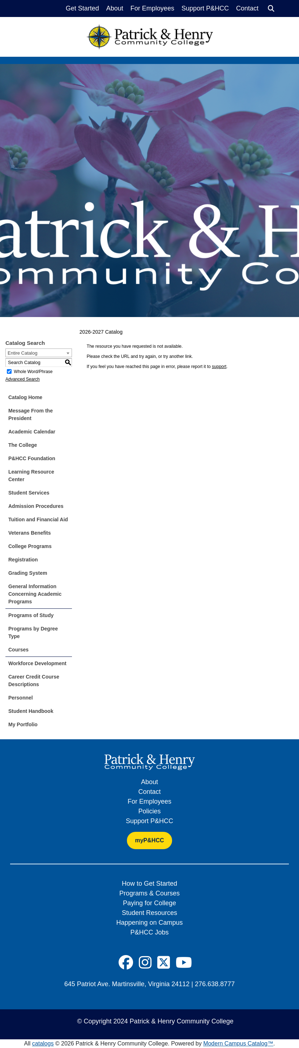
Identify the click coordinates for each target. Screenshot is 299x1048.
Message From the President (30, 414)
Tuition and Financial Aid (38, 519)
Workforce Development (37, 663)
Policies (149, 811)
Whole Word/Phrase (33, 371)
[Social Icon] (126, 963)
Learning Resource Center (31, 475)
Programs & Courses (149, 893)
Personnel (20, 698)
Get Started (82, 8)
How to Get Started (149, 883)
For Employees (152, 8)
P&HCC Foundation (31, 458)
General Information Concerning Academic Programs (34, 593)
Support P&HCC (205, 8)
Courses (18, 650)
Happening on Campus (149, 922)
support (219, 366)
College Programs (30, 546)
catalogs (43, 1043)
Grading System (27, 573)
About (114, 8)
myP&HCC (149, 840)
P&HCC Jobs (149, 932)
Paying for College (149, 903)
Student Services (29, 493)
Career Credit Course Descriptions (33, 680)
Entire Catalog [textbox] (22, 353)
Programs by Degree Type (33, 632)
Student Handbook (30, 711)
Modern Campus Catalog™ (238, 1043)
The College (22, 445)
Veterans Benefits (29, 533)
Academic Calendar (31, 432)
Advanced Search (22, 379)
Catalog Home (25, 397)
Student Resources (149, 912)
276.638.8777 (215, 984)
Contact (247, 8)
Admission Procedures (36, 506)
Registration (23, 560)
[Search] (271, 8)
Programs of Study (31, 615)
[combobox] (38, 352)
